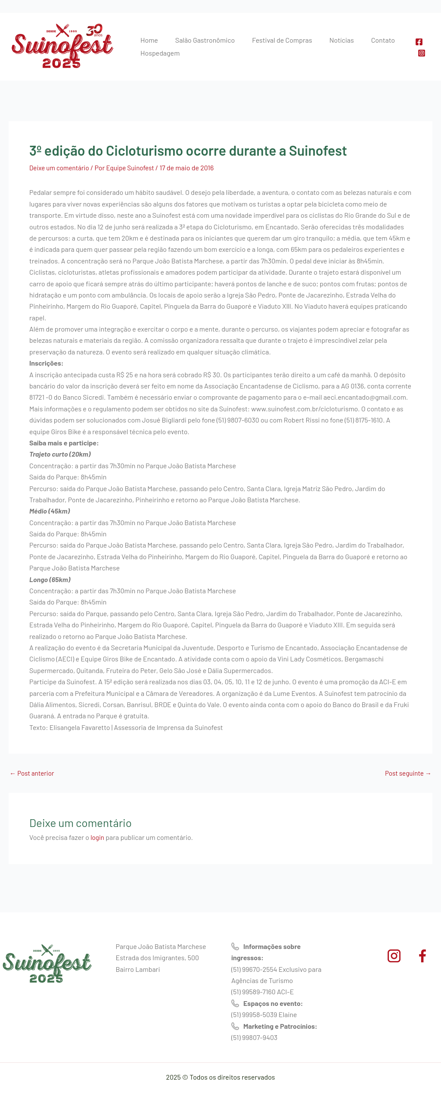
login (97, 837)
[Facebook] (417, 42)
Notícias (323, 40)
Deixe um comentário (60, 167)
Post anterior (32, 772)
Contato (360, 40)
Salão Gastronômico (197, 40)
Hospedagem (157, 53)
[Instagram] (420, 53)
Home (146, 40)
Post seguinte (407, 772)
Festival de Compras (269, 40)
